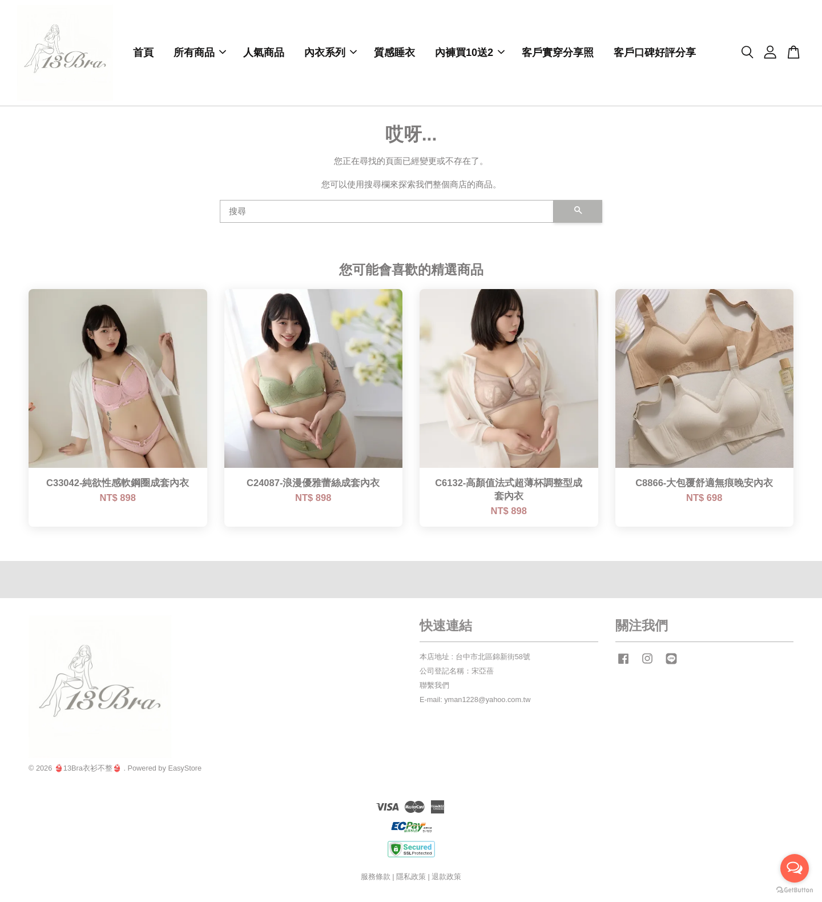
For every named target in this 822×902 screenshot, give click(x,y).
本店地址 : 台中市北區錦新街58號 (475, 658)
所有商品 (200, 53)
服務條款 (375, 878)
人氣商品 (263, 53)
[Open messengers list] (794, 868)
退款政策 (446, 878)
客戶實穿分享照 (558, 53)
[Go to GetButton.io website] (794, 890)
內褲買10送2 (470, 53)
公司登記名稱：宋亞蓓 (457, 672)
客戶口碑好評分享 (655, 53)
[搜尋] (387, 213)
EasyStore (185, 769)
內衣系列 (330, 53)
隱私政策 (411, 878)
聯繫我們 (434, 687)
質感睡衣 (394, 53)
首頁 (143, 53)
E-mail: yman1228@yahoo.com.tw (475, 701)
